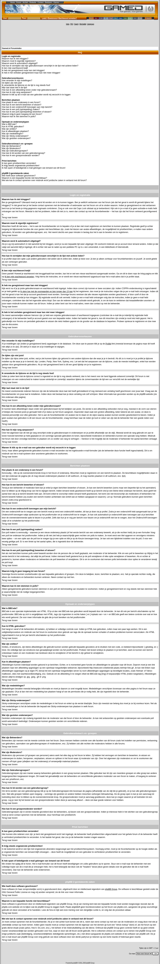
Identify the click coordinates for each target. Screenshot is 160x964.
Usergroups (90, 24)
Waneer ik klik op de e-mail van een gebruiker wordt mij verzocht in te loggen (36, 94)
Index (67, 24)
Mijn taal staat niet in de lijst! (14, 87)
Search (76, 24)
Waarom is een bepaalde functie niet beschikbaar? (24, 178)
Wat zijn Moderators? (11, 148)
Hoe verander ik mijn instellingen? (17, 80)
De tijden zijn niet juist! (12, 83)
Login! (44, 18)
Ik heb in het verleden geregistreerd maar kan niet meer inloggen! (31, 73)
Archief (25, 2)
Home (12, 2)
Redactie (32, 2)
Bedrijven (48, 2)
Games (56, 2)
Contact (40, 2)
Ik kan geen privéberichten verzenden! (19, 163)
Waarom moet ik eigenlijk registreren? (19, 61)
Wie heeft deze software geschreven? (19, 175)
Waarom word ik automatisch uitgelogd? (20, 63)
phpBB (75, 963)
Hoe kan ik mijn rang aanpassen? (17, 92)
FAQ (71, 24)
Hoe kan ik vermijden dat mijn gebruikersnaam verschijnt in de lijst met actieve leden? (40, 66)
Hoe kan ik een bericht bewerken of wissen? (21, 105)
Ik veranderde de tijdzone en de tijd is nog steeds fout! (26, 85)
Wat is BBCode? (9, 124)
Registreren (52, 18)
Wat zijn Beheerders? (11, 146)
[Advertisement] (80, 35)
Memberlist (82, 24)
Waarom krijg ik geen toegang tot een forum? (22, 114)
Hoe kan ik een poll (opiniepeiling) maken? (21, 109)
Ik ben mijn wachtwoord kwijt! (15, 68)
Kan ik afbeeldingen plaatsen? (15, 131)
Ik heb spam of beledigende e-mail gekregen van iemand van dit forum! (33, 168)
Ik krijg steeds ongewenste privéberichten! (20, 165)
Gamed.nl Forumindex (12, 48)
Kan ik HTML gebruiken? (13, 126)
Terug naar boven (9, 217)
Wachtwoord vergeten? (67, 18)
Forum (18, 2)
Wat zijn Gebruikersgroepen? (15, 151)
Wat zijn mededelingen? (12, 133)
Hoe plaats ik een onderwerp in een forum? (21, 102)
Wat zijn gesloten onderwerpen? (16, 138)
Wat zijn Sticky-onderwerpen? (15, 136)
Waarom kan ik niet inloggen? (15, 58)
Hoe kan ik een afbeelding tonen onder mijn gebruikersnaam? (29, 90)
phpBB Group (111, 889)
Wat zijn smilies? (9, 129)
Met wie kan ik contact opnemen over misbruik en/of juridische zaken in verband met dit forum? (44, 180)
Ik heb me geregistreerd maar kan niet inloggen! (23, 70)
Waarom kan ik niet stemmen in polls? (19, 116)
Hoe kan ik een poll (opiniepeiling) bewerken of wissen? (27, 112)
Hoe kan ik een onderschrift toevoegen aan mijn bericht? (27, 107)
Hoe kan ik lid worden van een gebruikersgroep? (23, 153)
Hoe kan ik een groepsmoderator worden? (20, 155)
